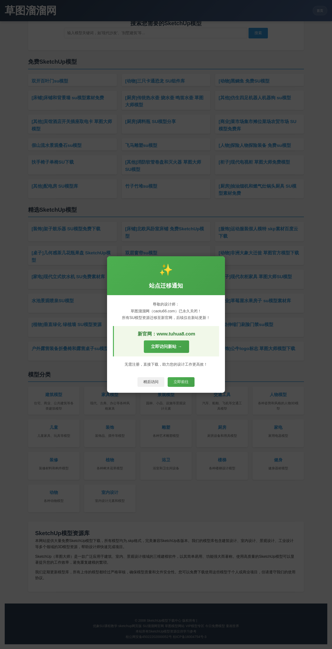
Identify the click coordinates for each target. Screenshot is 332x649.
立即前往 (181, 382)
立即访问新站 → (166, 346)
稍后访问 (150, 382)
